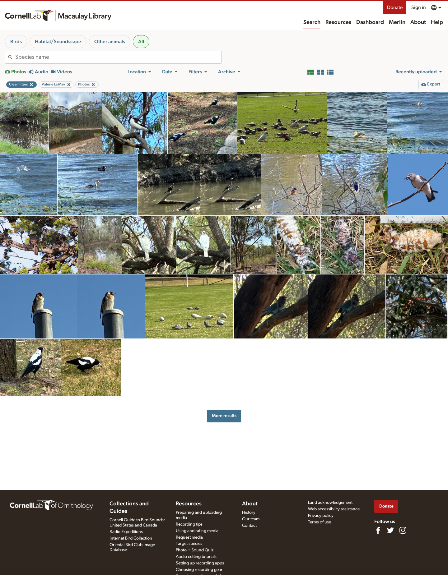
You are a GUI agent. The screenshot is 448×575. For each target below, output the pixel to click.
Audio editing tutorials (196, 556)
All (141, 41)
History (248, 512)
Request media (189, 537)
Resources (338, 22)
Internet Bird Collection (131, 538)
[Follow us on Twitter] (390, 530)
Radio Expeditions (126, 532)
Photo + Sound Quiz (194, 550)
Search (311, 22)
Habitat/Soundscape (58, 41)
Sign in (418, 7)
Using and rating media (197, 531)
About (418, 22)
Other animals (109, 41)
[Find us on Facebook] (378, 530)
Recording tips (189, 524)
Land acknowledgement (330, 502)
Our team (250, 519)
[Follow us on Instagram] (403, 530)
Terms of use (319, 522)
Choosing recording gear (199, 570)
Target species (189, 543)
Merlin (397, 22)
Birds (16, 41)
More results (224, 415)
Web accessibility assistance (334, 509)
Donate (395, 7)
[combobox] (118, 57)
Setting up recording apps (200, 563)
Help (437, 22)
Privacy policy (321, 515)
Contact (249, 525)
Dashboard (370, 22)
